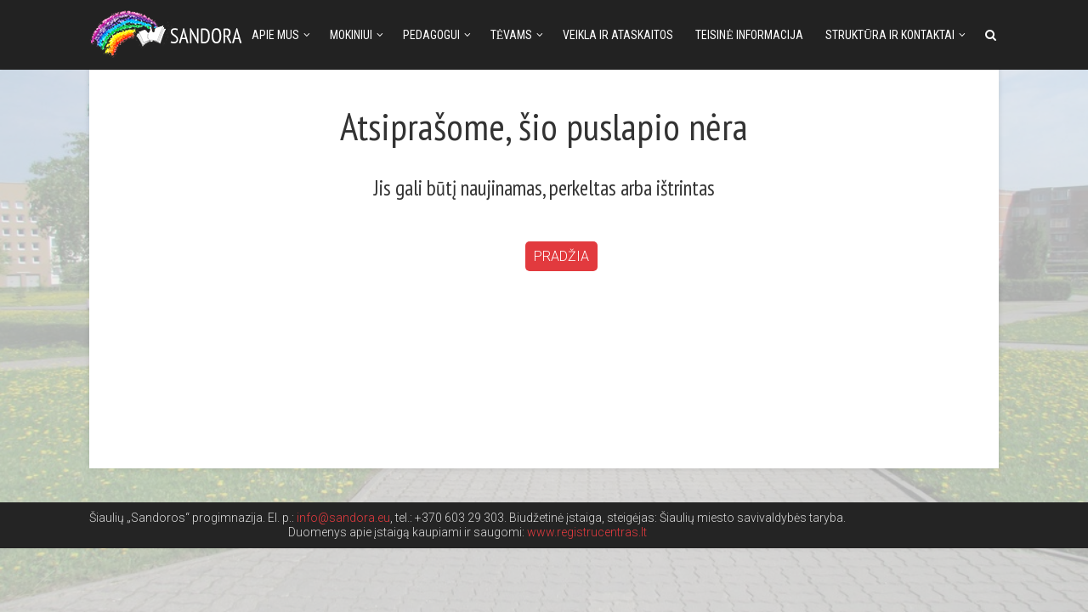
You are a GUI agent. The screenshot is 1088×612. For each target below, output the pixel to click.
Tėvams (511, 35)
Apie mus (275, 35)
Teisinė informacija (749, 35)
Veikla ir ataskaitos (618, 35)
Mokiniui (351, 35)
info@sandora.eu (343, 517)
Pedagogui (431, 35)
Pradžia (561, 256)
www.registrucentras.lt (587, 532)
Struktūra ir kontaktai (890, 35)
